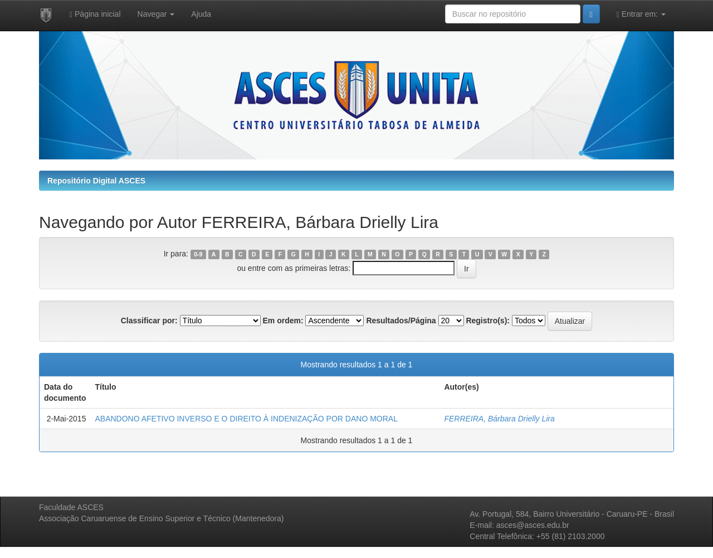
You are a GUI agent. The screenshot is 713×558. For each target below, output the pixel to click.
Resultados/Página (401, 320)
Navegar (156, 13)
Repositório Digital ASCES (96, 180)
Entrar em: (641, 14)
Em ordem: (282, 320)
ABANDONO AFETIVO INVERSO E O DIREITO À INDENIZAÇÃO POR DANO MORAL (246, 418)
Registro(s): (488, 320)
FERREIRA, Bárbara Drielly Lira (499, 418)
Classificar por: (149, 320)
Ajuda (201, 13)
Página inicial (95, 14)
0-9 (198, 254)
